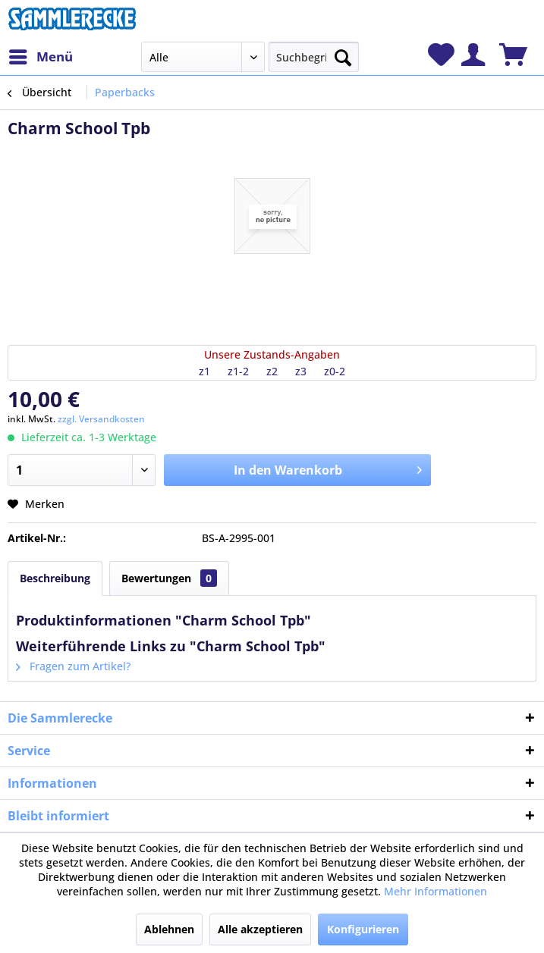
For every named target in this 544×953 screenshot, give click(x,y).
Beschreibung (55, 578)
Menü (41, 55)
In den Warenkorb (327, 468)
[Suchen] (343, 54)
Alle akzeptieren (260, 929)
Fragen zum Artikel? (73, 666)
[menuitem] (40, 57)
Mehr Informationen (435, 891)
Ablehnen (169, 929)
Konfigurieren (363, 929)
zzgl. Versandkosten (101, 418)
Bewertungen (169, 578)
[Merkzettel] (441, 54)
